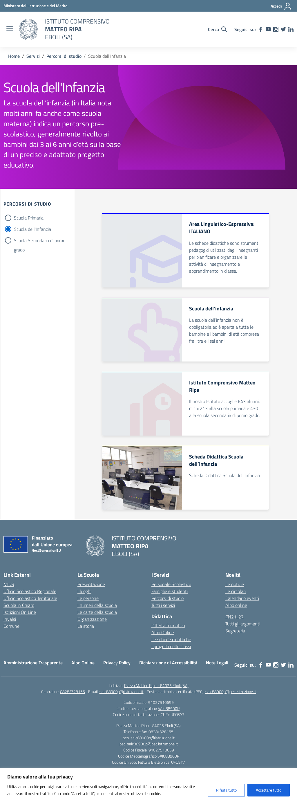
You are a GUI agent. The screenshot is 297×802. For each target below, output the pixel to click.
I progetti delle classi (171, 646)
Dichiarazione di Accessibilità (168, 662)
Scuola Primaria (29, 217)
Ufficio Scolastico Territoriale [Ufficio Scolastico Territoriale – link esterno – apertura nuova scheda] (30, 598)
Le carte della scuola (97, 612)
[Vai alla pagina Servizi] (33, 56)
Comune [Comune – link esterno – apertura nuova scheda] (11, 626)
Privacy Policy (117, 662)
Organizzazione (92, 619)
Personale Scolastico (171, 584)
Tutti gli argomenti (242, 623)
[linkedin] (291, 29)
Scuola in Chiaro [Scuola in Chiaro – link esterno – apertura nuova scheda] (18, 605)
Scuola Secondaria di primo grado (39, 241)
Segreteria (235, 630)
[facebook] (260, 29)
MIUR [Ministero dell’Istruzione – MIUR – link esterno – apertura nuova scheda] (8, 584)
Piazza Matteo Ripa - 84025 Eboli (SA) (156, 685)
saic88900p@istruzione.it (121, 691)
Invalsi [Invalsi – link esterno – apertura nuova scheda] (9, 619)
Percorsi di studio (167, 598)
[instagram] (275, 29)
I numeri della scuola (97, 605)
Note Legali (217, 662)
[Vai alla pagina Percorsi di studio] (64, 56)
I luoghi (84, 591)
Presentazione (91, 584)
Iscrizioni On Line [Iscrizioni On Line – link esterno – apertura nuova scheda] (19, 612)
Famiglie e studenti (169, 591)
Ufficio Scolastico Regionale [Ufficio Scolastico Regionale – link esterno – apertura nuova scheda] (29, 591)
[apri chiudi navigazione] (9, 29)
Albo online (236, 605)
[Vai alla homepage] (28, 29)
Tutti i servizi (163, 605)
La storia (85, 626)
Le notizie (234, 584)
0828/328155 (72, 691)
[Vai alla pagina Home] (14, 56)
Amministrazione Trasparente (33, 662)
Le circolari (235, 591)
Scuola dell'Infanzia (32, 229)
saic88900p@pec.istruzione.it (230, 691)
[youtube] (268, 29)
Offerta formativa (168, 625)
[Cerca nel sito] (217, 29)
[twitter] (283, 29)
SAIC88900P (169, 708)
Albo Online (162, 632)
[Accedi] (281, 6)
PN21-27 (234, 616)
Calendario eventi (242, 598)
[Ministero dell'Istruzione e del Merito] (35, 6)
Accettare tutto (268, 790)
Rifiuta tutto (226, 790)
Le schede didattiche (171, 639)
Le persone (88, 598)
